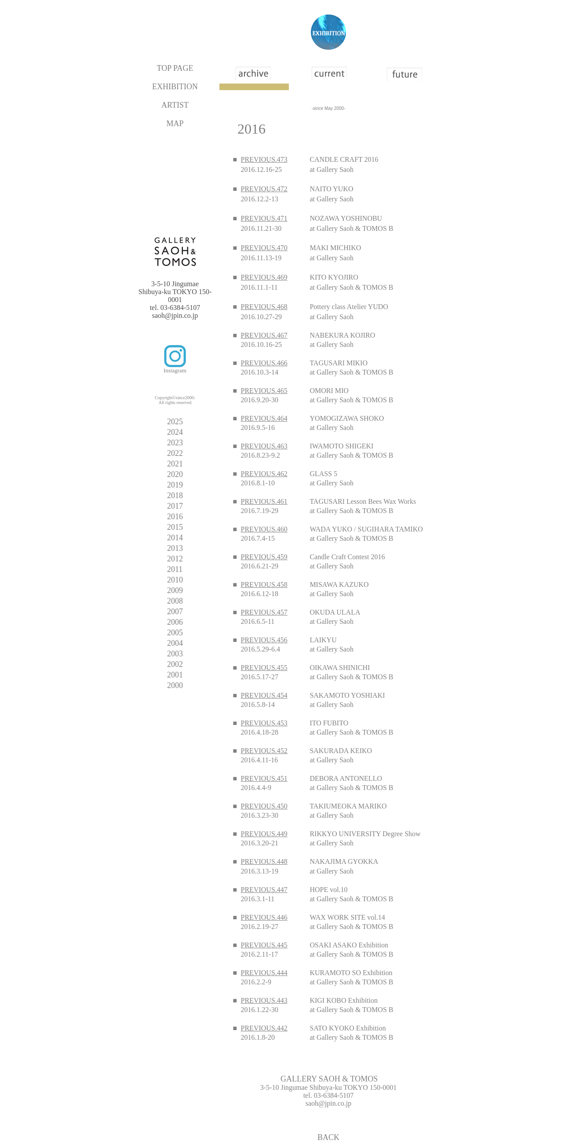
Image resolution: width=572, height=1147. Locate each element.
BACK (328, 1137)
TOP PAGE (175, 68)
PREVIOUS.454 (264, 695)
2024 (175, 432)
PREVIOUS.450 (264, 806)
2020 (175, 474)
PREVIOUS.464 (264, 418)
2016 (175, 516)
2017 (175, 506)
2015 (175, 527)
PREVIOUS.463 (264, 446)
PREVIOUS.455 (264, 667)
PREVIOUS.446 (264, 917)
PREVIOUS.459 (264, 557)
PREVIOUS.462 (264, 473)
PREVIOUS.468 (264, 306)
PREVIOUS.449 (264, 833)
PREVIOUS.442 (264, 1028)
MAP (174, 123)
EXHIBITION (175, 86)
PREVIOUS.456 (264, 640)
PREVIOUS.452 (264, 750)
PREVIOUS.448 (264, 861)
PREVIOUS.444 (264, 972)
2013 (175, 548)
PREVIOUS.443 (264, 1000)
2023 (175, 442)
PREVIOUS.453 (264, 723)
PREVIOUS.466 (264, 363)
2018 (175, 495)
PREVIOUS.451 (264, 778)
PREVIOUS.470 (264, 247)
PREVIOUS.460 (264, 529)
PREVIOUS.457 (264, 612)
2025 (175, 421)
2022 (175, 453)
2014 (175, 537)
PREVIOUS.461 (264, 501)
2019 (175, 485)
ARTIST (175, 105)
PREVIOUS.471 (264, 218)
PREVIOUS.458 (264, 584)
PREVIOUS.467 (264, 335)
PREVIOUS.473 (264, 159)
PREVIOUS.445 (264, 945)
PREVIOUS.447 (264, 889)
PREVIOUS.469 (264, 277)
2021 (175, 463)
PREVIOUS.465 (264, 390)
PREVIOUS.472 (264, 189)
